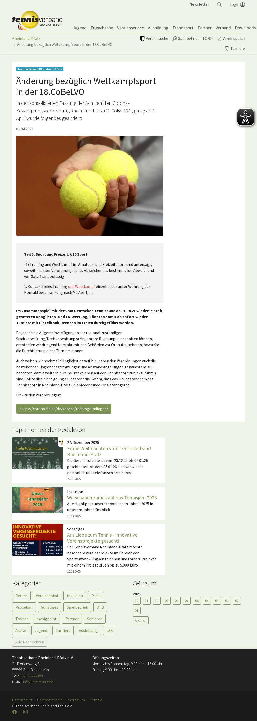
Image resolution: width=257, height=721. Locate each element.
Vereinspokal (47, 595)
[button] (219, 4)
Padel (96, 595)
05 (207, 600)
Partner (72, 618)
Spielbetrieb (77, 607)
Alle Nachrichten (29, 641)
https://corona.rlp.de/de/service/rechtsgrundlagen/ (63, 408)
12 (136, 600)
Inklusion (75, 595)
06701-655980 (31, 675)
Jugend (41, 630)
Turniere (63, 630)
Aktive (20, 630)
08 (176, 600)
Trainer (21, 618)
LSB (109, 630)
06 (197, 600)
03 (227, 600)
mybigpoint (46, 618)
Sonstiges (49, 607)
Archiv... (140, 620)
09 (166, 600)
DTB (100, 607)
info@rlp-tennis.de (37, 681)
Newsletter (199, 4)
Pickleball (24, 607)
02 (237, 600)
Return (21, 595)
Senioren (94, 618)
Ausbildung (88, 630)
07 (186, 600)
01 (136, 610)
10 (156, 600)
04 (217, 600)
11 (146, 600)
